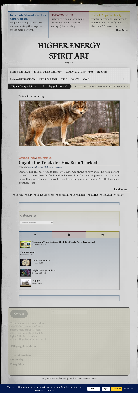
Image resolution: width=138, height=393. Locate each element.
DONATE (75, 79)
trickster (107, 194)
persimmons (80, 194)
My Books (102, 72)
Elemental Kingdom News (79, 72)
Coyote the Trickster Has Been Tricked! (59, 162)
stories (94, 194)
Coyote (19, 194)
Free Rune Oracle (41, 260)
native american (45, 194)
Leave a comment (55, 167)
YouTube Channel (48, 79)
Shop (64, 79)
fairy (29, 194)
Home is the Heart (20, 72)
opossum (64, 194)
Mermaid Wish (27, 252)
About (86, 79)
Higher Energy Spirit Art (69, 51)
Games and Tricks (27, 157)
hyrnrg (30, 167)
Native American (43, 157)
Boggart (36, 280)
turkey (120, 194)
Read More (120, 189)
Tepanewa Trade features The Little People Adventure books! (63, 242)
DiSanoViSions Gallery (22, 79)
